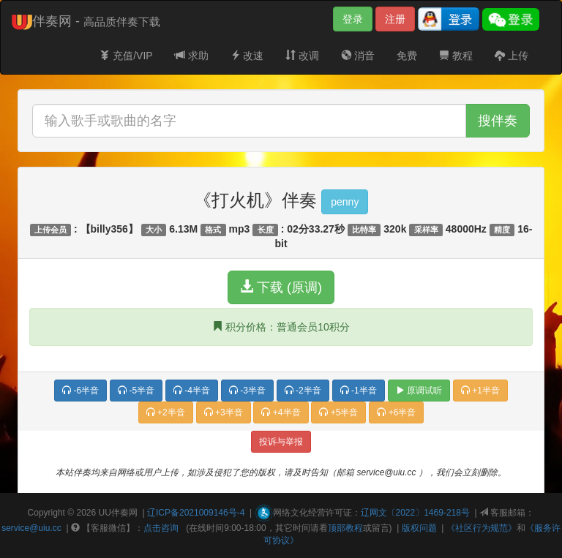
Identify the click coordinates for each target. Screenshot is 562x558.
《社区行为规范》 (481, 528)
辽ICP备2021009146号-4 (195, 513)
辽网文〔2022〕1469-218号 (415, 513)
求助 (192, 55)
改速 (247, 55)
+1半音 (480, 390)
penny (345, 202)
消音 (358, 55)
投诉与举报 (281, 442)
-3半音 (247, 390)
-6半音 (80, 390)
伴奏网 (124, 513)
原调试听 (419, 390)
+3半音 (223, 412)
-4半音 (191, 390)
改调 (302, 55)
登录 (352, 19)
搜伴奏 (497, 120)
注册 (395, 19)
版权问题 (419, 528)
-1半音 (358, 390)
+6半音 (396, 412)
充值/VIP (126, 55)
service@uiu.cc (31, 528)
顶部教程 (345, 528)
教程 (456, 55)
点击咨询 (161, 528)
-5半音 (136, 390)
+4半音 (280, 412)
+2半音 (165, 412)
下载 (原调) (281, 287)
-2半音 (303, 390)
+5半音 (338, 412)
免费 (407, 55)
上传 (511, 55)
